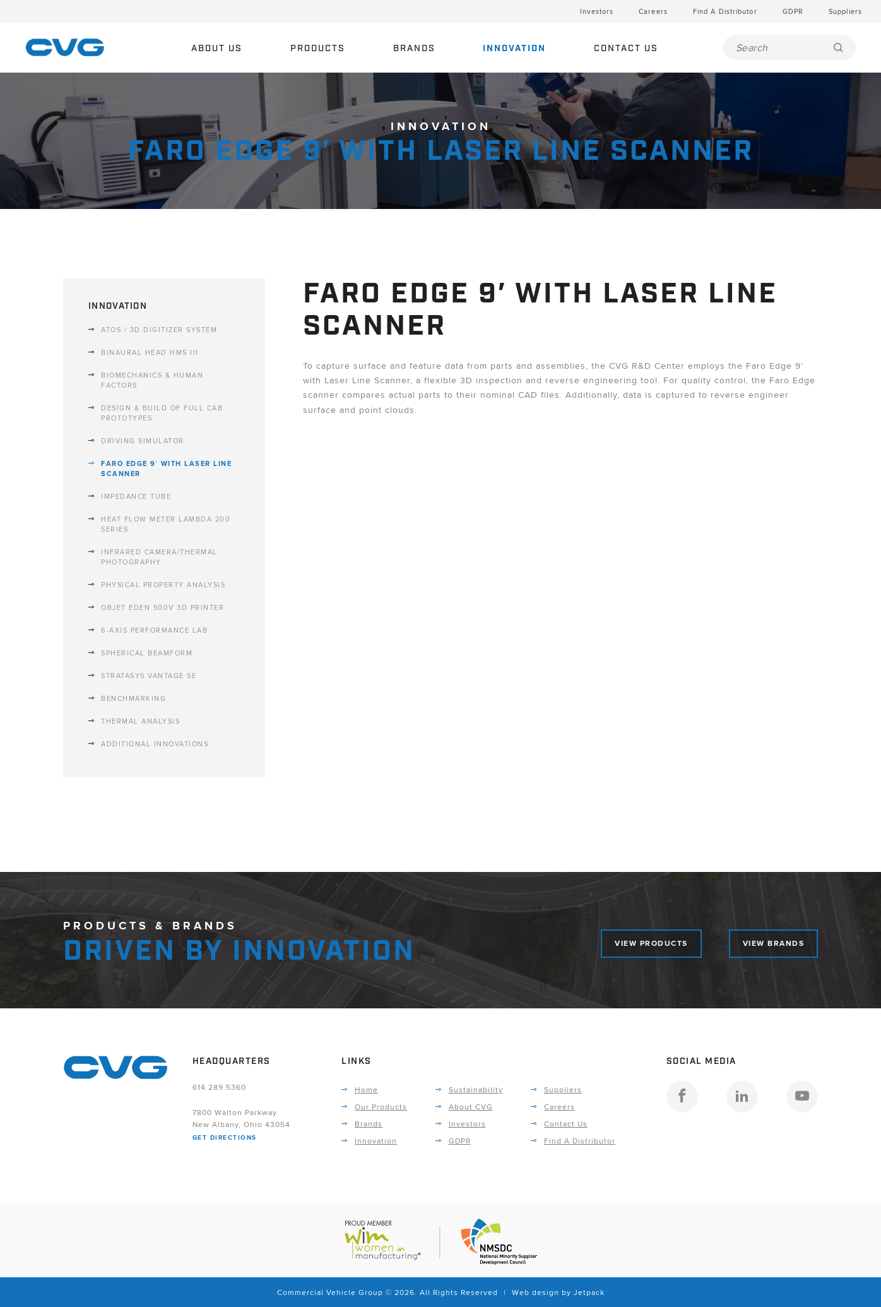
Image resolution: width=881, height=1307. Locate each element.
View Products (651, 943)
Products (317, 48)
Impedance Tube (136, 496)
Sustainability (476, 1089)
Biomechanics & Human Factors (152, 380)
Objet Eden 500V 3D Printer (162, 607)
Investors (596, 11)
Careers (653, 11)
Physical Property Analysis (163, 585)
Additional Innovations (154, 744)
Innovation (514, 48)
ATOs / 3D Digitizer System (159, 330)
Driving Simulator (142, 441)
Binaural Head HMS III (150, 352)
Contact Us (626, 48)
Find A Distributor (725, 11)
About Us (216, 48)
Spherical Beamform (146, 653)
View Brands (774, 943)
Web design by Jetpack (558, 1292)
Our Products (381, 1106)
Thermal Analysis (140, 721)
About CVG (471, 1106)
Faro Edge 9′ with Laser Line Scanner (166, 468)
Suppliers (845, 11)
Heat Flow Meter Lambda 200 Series (165, 524)
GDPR (793, 11)
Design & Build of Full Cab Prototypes (162, 413)
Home (366, 1089)
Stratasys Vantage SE (148, 676)
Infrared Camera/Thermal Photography (159, 557)
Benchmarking (133, 698)
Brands (414, 48)
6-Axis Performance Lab (154, 630)
